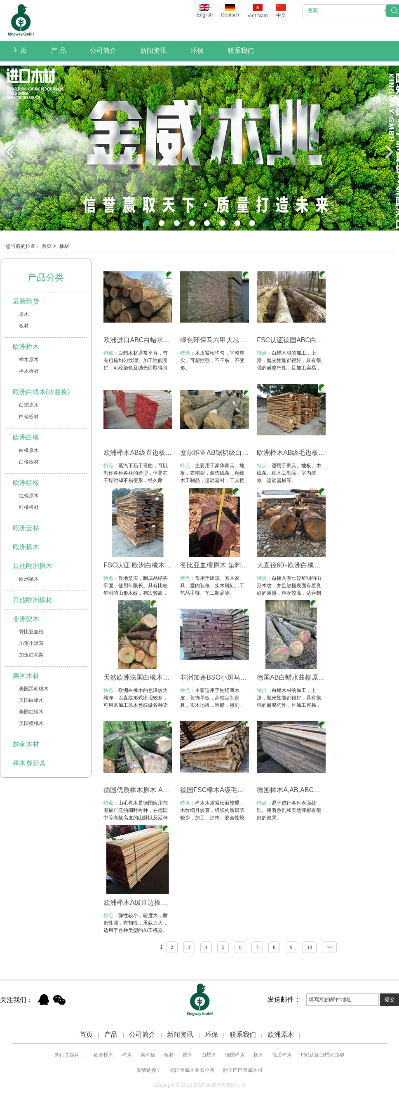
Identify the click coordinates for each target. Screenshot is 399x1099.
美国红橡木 (31, 712)
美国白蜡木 (31, 700)
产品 (110, 1034)
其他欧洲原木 (32, 566)
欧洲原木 (281, 1034)
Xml (311, 1034)
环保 (197, 50)
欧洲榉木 (26, 346)
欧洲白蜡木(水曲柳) (41, 391)
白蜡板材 (29, 416)
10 (309, 947)
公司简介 (103, 50)
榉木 (127, 1055)
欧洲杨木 (29, 579)
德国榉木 (235, 1055)
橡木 (258, 1055)
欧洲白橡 (26, 437)
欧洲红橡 (26, 482)
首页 (47, 246)
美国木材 (26, 675)
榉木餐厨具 (29, 763)
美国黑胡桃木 (34, 689)
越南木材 (26, 744)
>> (329, 947)
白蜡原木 (29, 405)
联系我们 (241, 50)
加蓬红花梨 (31, 655)
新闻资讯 (153, 50)
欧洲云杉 (26, 528)
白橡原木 (29, 450)
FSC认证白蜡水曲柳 (322, 1055)
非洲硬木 (26, 618)
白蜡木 (209, 1055)
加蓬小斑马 (31, 643)
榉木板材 (29, 371)
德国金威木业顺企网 (192, 1070)
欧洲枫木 (26, 547)
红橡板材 (29, 507)
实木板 (148, 1055)
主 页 (19, 50)
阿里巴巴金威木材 (243, 1070)
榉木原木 (29, 359)
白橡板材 (29, 462)
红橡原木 (29, 496)
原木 (24, 314)
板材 (24, 326)
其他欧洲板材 (32, 599)
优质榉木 (282, 1055)
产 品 (58, 50)
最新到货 (26, 301)
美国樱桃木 (31, 723)
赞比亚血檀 (31, 632)
